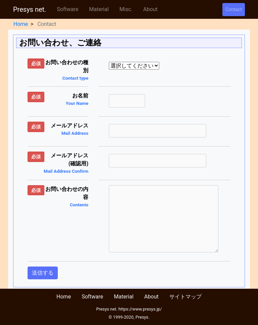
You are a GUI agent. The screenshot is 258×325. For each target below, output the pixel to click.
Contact (233, 9)
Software (67, 9)
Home (20, 24)
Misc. (126, 9)
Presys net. (29, 9)
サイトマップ (185, 296)
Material (99, 9)
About (150, 9)
